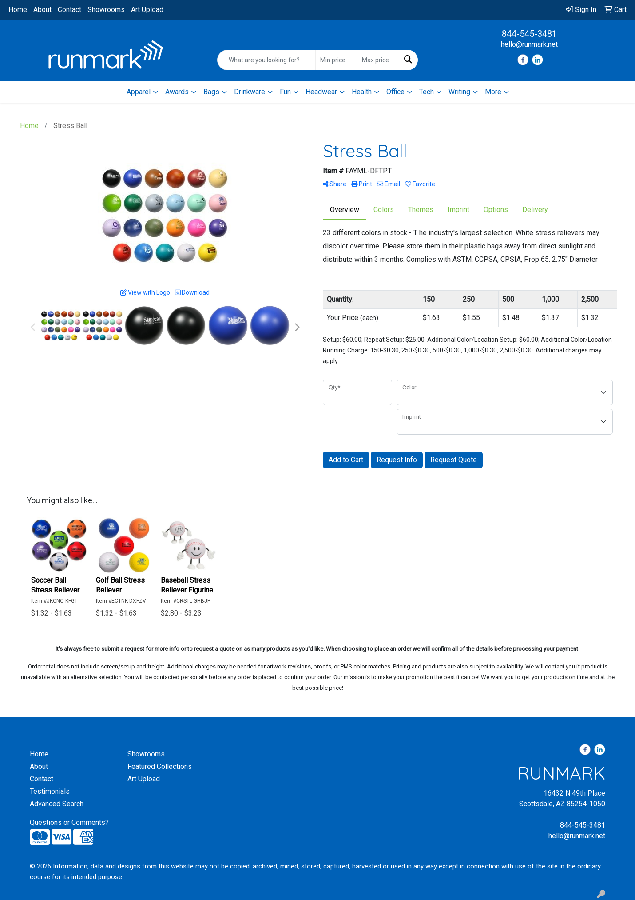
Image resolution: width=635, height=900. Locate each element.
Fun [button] (285, 92)
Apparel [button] (139, 92)
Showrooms (106, 9)
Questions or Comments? (69, 822)
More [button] (493, 92)
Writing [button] (459, 92)
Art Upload (147, 9)
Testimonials (50, 791)
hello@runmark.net (529, 44)
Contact (69, 9)
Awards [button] (177, 92)
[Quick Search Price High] (378, 60)
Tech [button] (426, 92)
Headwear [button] (321, 92)
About (42, 9)
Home (17, 9)
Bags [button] (211, 92)
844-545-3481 (529, 33)
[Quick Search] (266, 60)
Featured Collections (159, 766)
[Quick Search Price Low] (336, 60)
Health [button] (362, 92)
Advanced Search (56, 804)
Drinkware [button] (249, 92)
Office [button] (395, 92)
